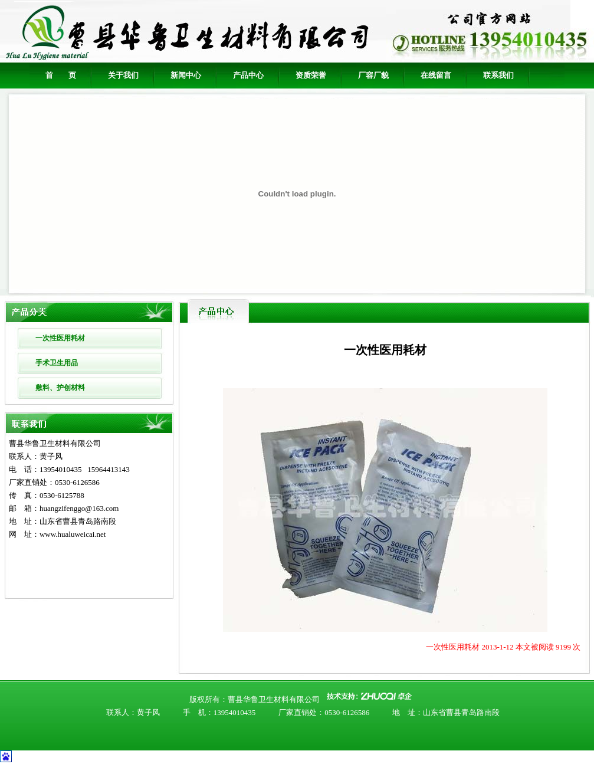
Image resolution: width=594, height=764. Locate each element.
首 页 (60, 75)
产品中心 (248, 75)
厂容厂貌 (373, 75)
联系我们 (498, 75)
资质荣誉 (311, 75)
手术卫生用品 (56, 363)
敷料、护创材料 (60, 387)
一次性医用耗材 (60, 338)
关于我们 (123, 75)
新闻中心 (185, 75)
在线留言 (436, 75)
